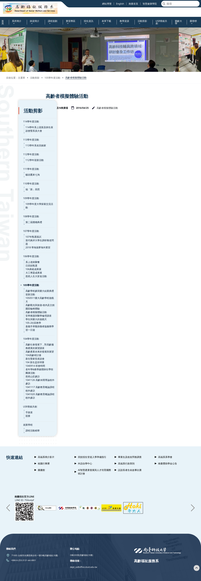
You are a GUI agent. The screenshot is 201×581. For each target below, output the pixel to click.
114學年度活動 (19, 114)
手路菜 (16, 390)
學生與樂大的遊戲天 (23, 301)
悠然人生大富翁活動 (23, 261)
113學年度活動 (19, 132)
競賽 (15, 394)
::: (0, 19)
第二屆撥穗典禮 (21, 211)
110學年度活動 (19, 176)
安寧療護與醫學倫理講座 (26, 297)
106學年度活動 (19, 241)
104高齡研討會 (21, 337)
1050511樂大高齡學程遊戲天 (28, 283)
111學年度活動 (19, 161)
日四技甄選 (19, 251)
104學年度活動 (19, 320)
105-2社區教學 (21, 304)
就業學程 (15, 403)
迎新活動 (18, 279)
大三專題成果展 (21, 258)
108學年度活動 (19, 205)
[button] (8, 493)
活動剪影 (34, 77)
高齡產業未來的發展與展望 (27, 333)
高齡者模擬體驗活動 (76, 77)
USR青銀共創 (18, 384)
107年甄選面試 (21, 225)
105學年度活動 (52, 77)
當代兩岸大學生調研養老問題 (28, 229)
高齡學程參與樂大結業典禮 (27, 276)
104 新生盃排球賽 (22, 344)
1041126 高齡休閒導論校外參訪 (30, 361)
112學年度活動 (19, 146)
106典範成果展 (21, 254)
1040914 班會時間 (23, 347)
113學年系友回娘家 (23, 138)
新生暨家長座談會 (22, 340)
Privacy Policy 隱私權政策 (119, 576)
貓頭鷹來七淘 (20, 167)
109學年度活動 (19, 190)
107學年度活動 (19, 220)
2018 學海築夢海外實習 (25, 232)
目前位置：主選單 (15, 77)
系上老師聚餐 (20, 247)
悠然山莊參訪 (20, 358)
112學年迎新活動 (22, 152)
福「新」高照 (20, 181)
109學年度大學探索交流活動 (28, 196)
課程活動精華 (20, 408)
